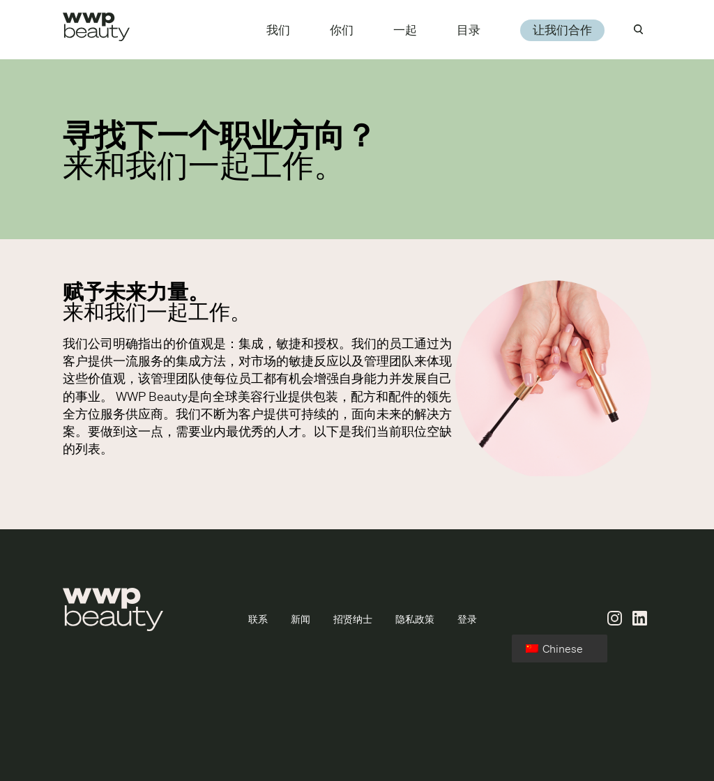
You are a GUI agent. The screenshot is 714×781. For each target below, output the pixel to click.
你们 (342, 29)
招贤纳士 (352, 619)
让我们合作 (562, 29)
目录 (468, 29)
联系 (258, 619)
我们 (278, 29)
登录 (467, 619)
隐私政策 (414, 619)
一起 (405, 29)
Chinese (554, 648)
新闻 (300, 619)
